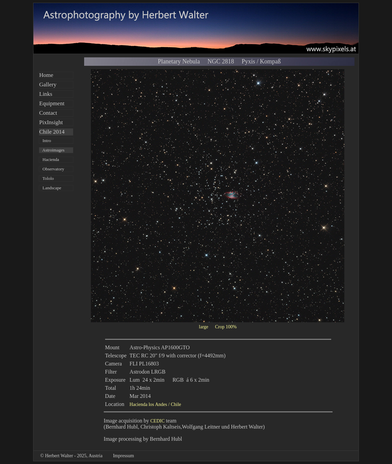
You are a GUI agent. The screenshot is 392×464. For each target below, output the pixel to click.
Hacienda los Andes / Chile (155, 404)
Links (45, 94)
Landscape (50, 187)
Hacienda (49, 159)
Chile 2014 (52, 132)
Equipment (52, 103)
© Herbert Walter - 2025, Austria (71, 455)
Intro (45, 140)
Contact (48, 113)
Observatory (51, 168)
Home (46, 75)
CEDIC (157, 421)
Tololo (46, 178)
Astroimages (52, 150)
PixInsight (51, 122)
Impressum (123, 455)
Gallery (47, 84)
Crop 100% (226, 326)
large (204, 326)
